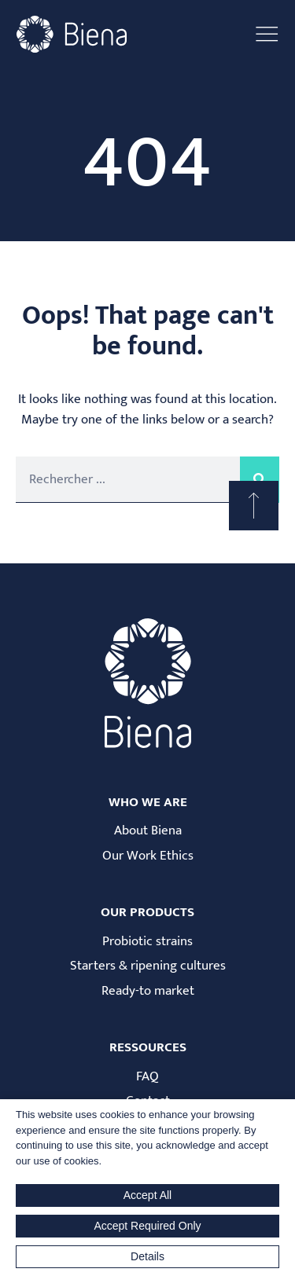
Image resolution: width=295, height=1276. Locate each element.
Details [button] (147, 1256)
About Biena (148, 831)
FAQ (147, 1077)
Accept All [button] (147, 1195)
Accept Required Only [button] (147, 1225)
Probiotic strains (147, 942)
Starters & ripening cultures (148, 966)
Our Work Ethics (148, 856)
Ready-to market (147, 991)
